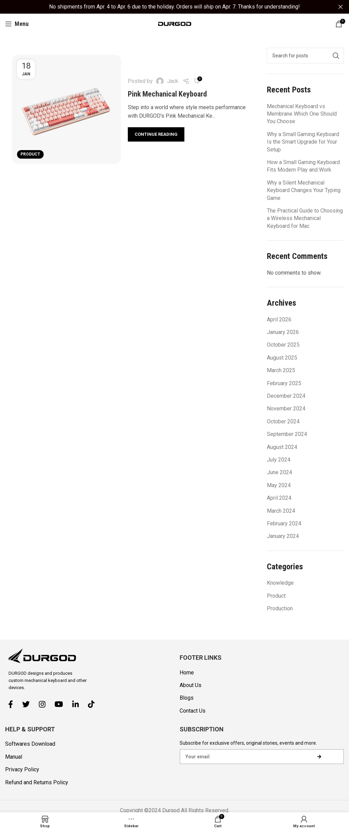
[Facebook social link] (13, 704)
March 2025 (281, 370)
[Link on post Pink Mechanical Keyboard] (66, 108)
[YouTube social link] (61, 704)
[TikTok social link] (94, 704)
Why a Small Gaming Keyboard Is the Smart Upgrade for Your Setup (303, 141)
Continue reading (156, 133)
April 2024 (279, 497)
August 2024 (282, 446)
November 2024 (286, 408)
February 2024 (284, 523)
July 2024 (278, 459)
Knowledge (280, 583)
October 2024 (283, 421)
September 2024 (287, 434)
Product (30, 153)
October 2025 (283, 344)
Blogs (187, 698)
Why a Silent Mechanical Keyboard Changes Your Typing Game (303, 190)
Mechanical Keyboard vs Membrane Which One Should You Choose (302, 114)
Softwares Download (30, 744)
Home (187, 672)
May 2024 (279, 485)
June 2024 (279, 472)
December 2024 (286, 395)
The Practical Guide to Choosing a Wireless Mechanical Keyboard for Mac (305, 218)
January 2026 (283, 332)
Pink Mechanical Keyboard (167, 93)
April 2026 (279, 319)
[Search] (305, 55)
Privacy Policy (22, 769)
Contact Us (193, 710)
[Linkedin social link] (78, 704)
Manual (13, 756)
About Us (190, 685)
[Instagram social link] (44, 704)
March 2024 (281, 510)
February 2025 (284, 383)
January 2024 (283, 536)
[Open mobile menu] (17, 23)
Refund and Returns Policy (36, 782)
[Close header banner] (340, 7)
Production (280, 608)
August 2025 (282, 357)
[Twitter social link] (28, 704)
